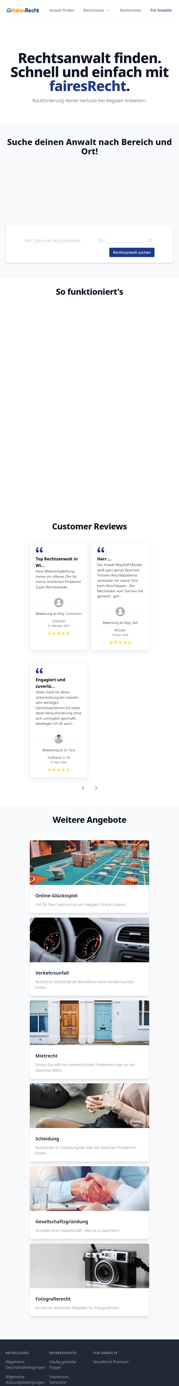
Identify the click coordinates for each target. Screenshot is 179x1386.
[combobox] (127, 240)
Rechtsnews (130, 10)
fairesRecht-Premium (111, 1361)
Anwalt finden (61, 10)
